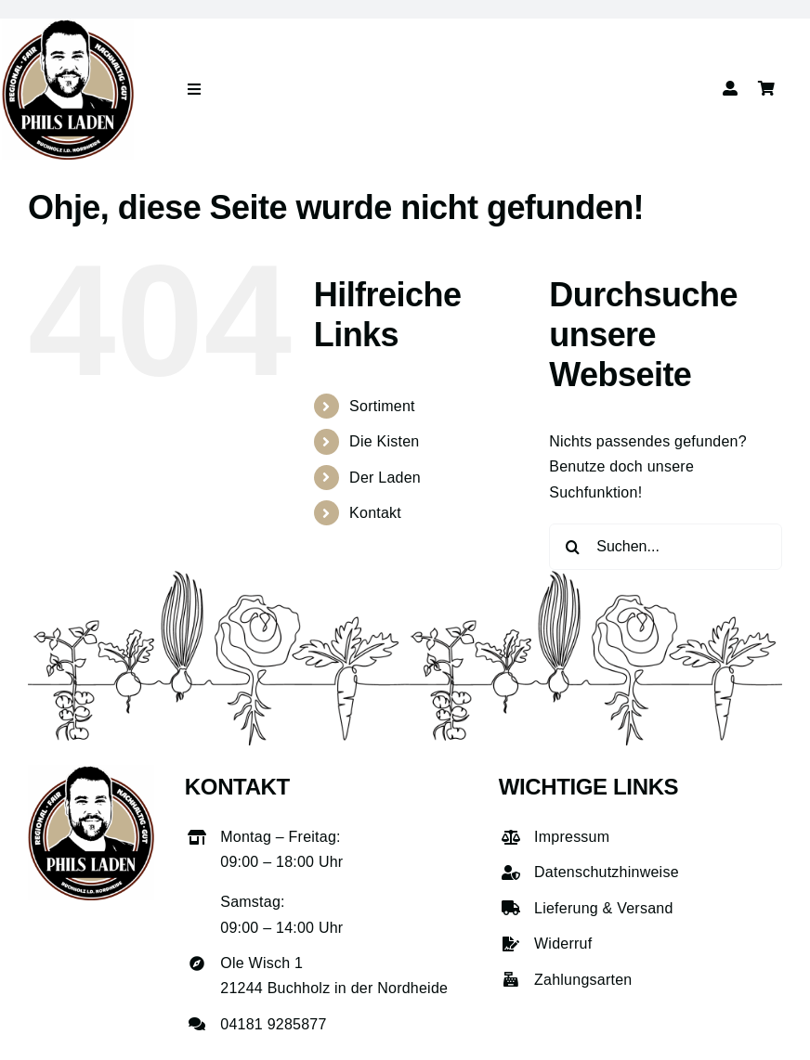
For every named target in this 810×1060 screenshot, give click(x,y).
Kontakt (375, 513)
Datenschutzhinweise (606, 872)
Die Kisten (384, 441)
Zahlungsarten (583, 980)
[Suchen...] (665, 547)
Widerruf (563, 943)
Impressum (571, 837)
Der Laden (385, 477)
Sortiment (382, 406)
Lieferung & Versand (603, 908)
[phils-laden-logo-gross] (68, 25)
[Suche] (572, 547)
